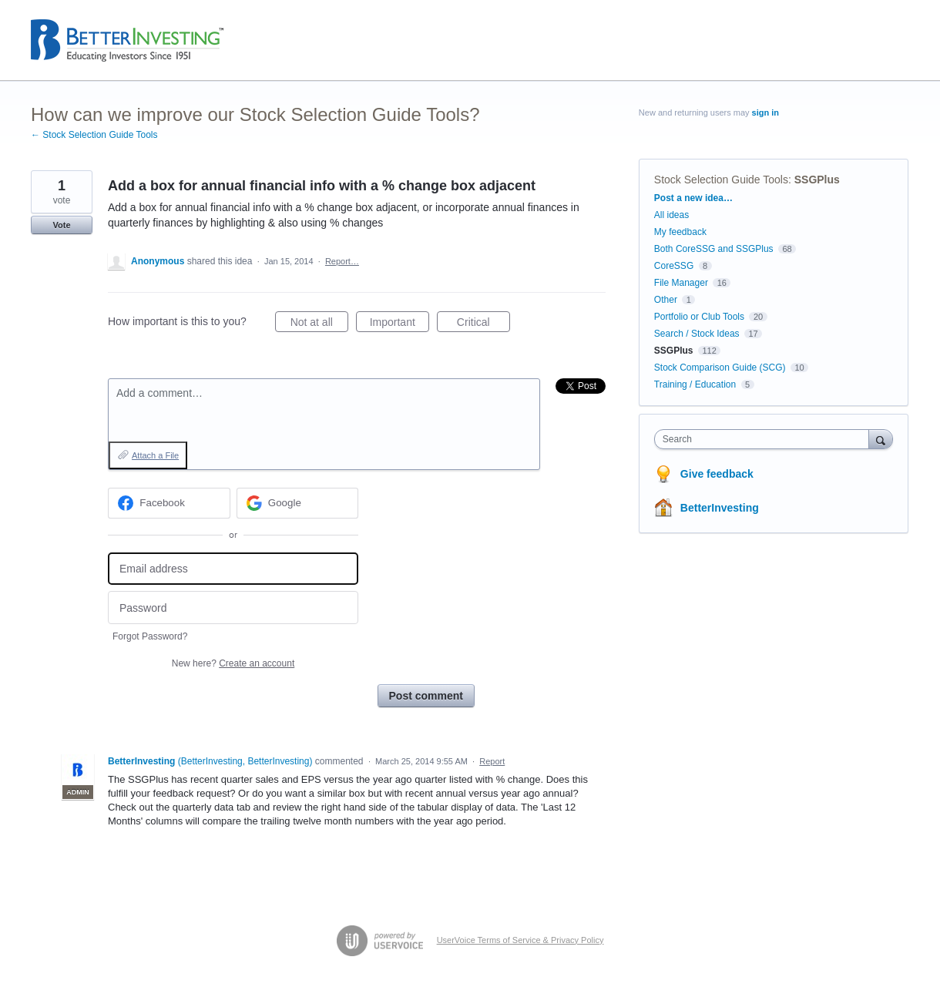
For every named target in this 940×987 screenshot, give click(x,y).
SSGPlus (817, 179)
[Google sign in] (298, 503)
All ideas (671, 215)
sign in (765, 112)
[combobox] (765, 439)
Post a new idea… (693, 198)
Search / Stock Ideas (697, 333)
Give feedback (717, 474)
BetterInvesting (719, 508)
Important (399, 324)
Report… (342, 261)
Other (665, 299)
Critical (483, 324)
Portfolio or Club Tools (699, 316)
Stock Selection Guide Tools (721, 179)
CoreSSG (673, 265)
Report (492, 761)
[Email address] (233, 569)
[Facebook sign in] (169, 503)
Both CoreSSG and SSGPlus (714, 248)
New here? (233, 663)
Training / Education (695, 384)
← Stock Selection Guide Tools (94, 134)
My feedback (680, 232)
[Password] (233, 607)
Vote (61, 225)
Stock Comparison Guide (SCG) (720, 367)
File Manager (681, 282)
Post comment (426, 696)
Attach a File (155, 455)
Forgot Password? (149, 636)
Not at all (319, 324)
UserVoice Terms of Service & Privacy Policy (520, 940)
